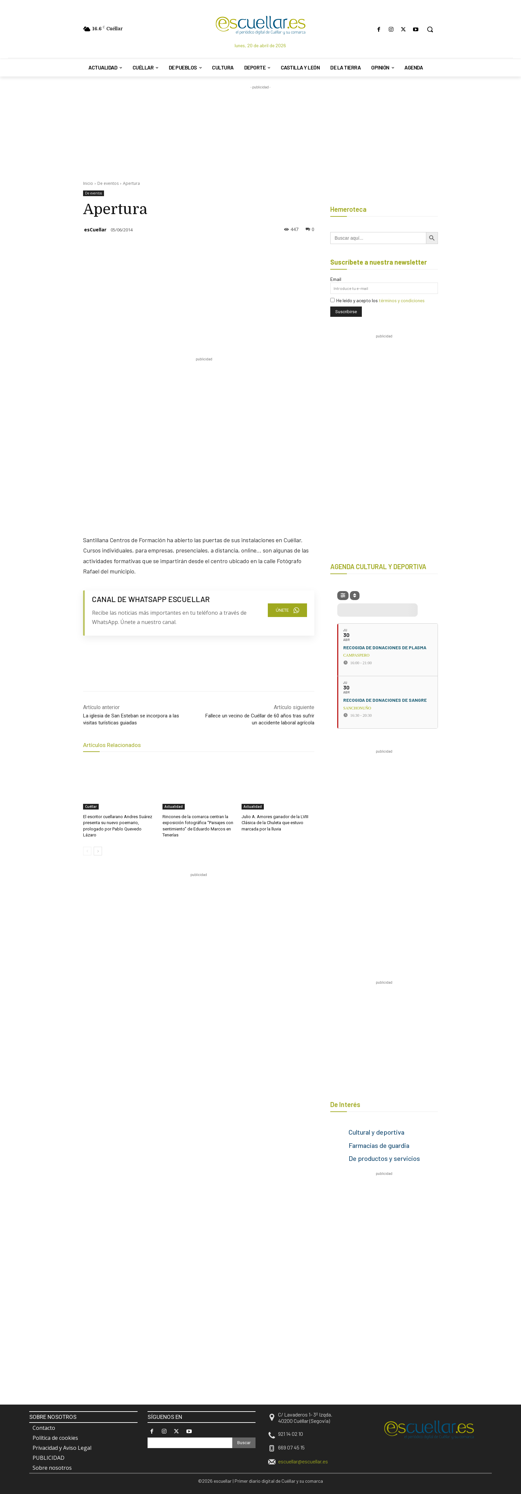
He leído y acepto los (377, 300)
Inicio (88, 183)
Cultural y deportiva (376, 1132)
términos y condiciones (402, 300)
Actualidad (173, 806)
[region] (204, 893)
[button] (430, 29)
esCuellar (95, 229)
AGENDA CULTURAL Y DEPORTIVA (378, 566)
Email (335, 279)
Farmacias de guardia (379, 1145)
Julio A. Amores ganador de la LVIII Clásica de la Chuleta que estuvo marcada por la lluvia (275, 822)
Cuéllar (91, 806)
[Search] (244, 1442)
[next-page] (98, 851)
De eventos (108, 183)
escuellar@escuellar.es (303, 1461)
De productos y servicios (384, 1158)
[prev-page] (87, 851)
